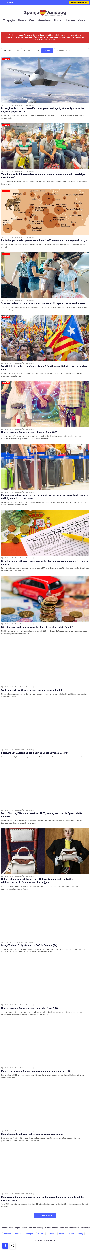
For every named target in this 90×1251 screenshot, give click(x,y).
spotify (80, 1234)
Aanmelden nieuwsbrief (79, 2)
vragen (17, 1228)
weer (31, 20)
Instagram (29, 1234)
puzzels (58, 20)
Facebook (18, 1234)
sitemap (40, 1228)
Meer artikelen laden (45, 1215)
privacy (47, 1228)
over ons (32, 1228)
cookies (55, 1228)
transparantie (74, 1228)
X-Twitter (41, 1234)
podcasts (70, 20)
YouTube (51, 1234)
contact (25, 1228)
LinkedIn (71, 1234)
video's (81, 20)
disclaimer (63, 1228)
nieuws (22, 20)
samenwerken (7, 1228)
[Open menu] (3, 3)
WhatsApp (7, 1234)
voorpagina (9, 20)
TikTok (61, 1234)
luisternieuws (44, 20)
